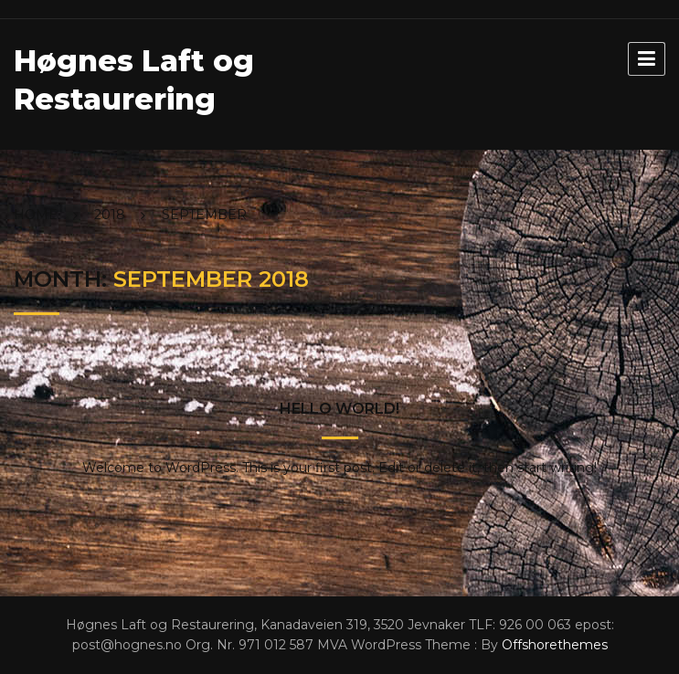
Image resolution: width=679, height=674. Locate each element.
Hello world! (339, 408)
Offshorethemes (555, 645)
